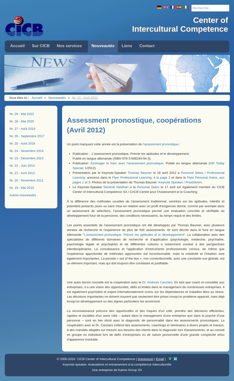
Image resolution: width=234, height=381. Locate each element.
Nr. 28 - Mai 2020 (22, 121)
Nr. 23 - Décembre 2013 (26, 158)
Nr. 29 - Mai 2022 (22, 114)
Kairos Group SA (130, 370)
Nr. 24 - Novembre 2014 (26, 151)
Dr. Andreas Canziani (157, 282)
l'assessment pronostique (161, 144)
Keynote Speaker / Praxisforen (180, 182)
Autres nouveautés (23, 195)
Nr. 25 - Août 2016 (22, 143)
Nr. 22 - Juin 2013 (22, 165)
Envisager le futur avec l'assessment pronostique (127, 163)
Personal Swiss (148, 187)
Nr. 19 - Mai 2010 (22, 188)
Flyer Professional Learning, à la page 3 (141, 177)
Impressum (145, 359)
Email (160, 359)
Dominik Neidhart (116, 187)
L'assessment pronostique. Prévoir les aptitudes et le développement (134, 234)
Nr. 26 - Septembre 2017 (27, 136)
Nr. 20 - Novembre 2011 (26, 180)
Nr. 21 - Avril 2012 (22, 173)
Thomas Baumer (140, 173)
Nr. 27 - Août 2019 (22, 128)
